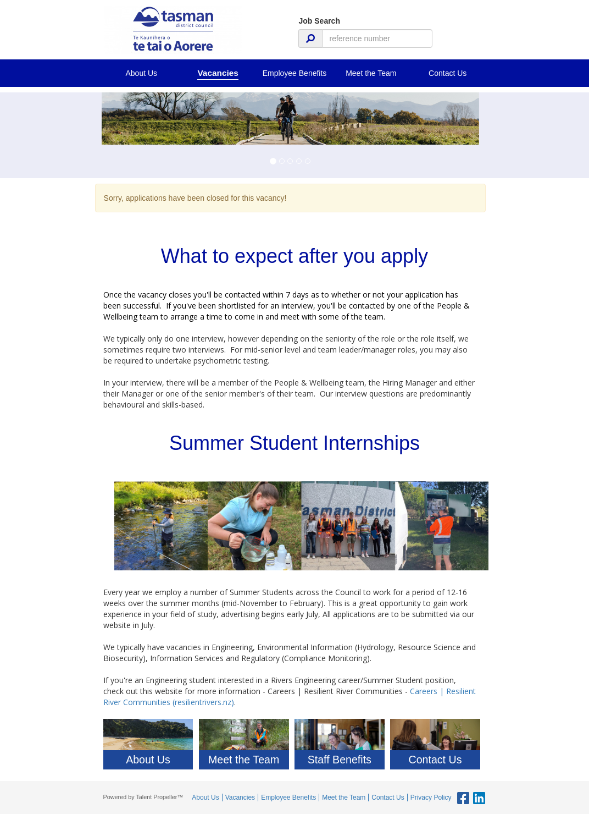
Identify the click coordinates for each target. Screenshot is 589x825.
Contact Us (447, 73)
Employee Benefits (295, 73)
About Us (141, 73)
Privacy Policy (431, 797)
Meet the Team (371, 73)
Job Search (319, 20)
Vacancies (217, 73)
